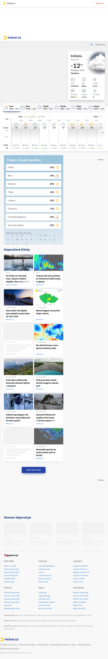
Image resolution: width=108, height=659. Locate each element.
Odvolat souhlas (84, 644)
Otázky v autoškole (79, 602)
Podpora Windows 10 (65, 615)
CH (45, 235)
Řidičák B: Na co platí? (80, 599)
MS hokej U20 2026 (45, 608)
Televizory (78, 626)
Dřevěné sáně (65, 621)
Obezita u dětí (43, 582)
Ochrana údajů (43, 644)
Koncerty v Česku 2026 (11, 596)
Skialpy (73, 621)
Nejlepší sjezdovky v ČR (81, 572)
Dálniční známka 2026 (80, 593)
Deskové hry (69, 626)
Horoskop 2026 (9, 582)
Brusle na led (22, 621)
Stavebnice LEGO (37, 626)
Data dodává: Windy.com (60, 644)
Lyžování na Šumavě (80, 569)
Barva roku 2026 (51, 615)
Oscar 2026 (8, 605)
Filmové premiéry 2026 (11, 599)
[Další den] (102, 132)
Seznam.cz (100, 3)
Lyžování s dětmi (78, 579)
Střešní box (45, 621)
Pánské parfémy (9, 629)
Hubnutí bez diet (44, 569)
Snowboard (32, 621)
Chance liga (43, 593)
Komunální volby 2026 (11, 572)
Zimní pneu (60, 626)
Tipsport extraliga (44, 596)
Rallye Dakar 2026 (79, 608)
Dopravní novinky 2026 (80, 596)
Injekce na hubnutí (45, 579)
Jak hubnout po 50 (45, 575)
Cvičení (41, 572)
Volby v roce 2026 (10, 566)
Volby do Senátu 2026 (11, 569)
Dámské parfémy (50, 626)
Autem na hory (78, 582)
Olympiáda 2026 (9, 579)
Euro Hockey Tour (44, 605)
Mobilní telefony (24, 626)
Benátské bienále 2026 (11, 608)
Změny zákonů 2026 (11, 575)
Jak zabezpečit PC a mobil (83, 615)
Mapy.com (19, 615)
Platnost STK (77, 605)
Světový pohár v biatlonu (47, 602)
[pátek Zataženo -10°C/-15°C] (79, 107)
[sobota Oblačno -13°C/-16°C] (96, 107)
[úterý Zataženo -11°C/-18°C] (28, 107)
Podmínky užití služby (27, 644)
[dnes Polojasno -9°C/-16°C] (11, 107)
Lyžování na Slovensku (80, 575)
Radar (73, 644)
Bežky (15, 621)
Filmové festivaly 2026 (11, 602)
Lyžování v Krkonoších (80, 566)
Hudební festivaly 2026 (11, 593)
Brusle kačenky (55, 621)
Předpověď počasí (29, 615)
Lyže (38, 621)
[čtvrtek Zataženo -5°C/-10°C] (62, 107)
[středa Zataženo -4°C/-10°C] (45, 107)
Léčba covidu (40, 615)
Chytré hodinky (88, 626)
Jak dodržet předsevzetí (47, 566)
